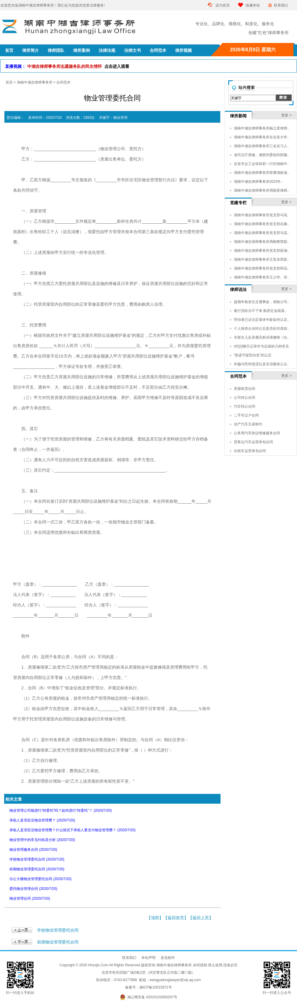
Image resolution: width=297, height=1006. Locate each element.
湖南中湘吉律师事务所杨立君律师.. (261, 128)
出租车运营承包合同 (250, 451)
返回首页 (175, 917)
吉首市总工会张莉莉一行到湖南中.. (261, 164)
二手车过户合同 (246, 415)
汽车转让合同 (244, 406)
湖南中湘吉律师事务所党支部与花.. (261, 215)
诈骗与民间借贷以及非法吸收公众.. (261, 364)
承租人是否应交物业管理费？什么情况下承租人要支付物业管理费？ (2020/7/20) (72, 830)
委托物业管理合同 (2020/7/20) (33, 889)
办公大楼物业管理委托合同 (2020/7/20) (40, 879)
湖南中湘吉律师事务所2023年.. (258, 182)
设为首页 (222, 5)
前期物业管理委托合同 (58, 942)
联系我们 (281, 5)
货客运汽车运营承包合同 (253, 442)
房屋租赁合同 (244, 389)
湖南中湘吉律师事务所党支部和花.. (261, 268)
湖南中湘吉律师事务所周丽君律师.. (261, 190)
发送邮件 (168, 958)
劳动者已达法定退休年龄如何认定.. (261, 320)
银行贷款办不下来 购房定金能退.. (260, 311)
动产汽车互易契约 (248, 424)
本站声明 (148, 958)
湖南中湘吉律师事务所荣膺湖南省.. (261, 173)
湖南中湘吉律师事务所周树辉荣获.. (261, 242)
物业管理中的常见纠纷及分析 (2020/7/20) (42, 840)
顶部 (155, 917)
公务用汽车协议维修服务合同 (257, 433)
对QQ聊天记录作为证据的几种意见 (261, 346)
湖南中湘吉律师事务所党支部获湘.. (261, 251)
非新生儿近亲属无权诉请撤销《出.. (261, 337)
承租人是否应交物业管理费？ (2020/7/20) (42, 820)
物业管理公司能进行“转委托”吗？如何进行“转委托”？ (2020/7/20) (60, 810)
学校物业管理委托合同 (58, 930)
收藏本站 (253, 5)
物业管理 (120, 118)
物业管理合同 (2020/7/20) (29, 898)
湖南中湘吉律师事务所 (34, 82)
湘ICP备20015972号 (155, 987)
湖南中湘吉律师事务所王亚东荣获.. (261, 259)
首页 (9, 82)
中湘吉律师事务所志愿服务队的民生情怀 (78, 66)
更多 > (286, 115)
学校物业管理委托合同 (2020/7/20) (36, 859)
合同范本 (63, 82)
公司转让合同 (244, 397)
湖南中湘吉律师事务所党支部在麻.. (261, 224)
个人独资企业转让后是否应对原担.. (261, 328)
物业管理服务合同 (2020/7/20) (33, 850)
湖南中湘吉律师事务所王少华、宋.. (261, 277)
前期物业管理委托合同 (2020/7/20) (36, 869)
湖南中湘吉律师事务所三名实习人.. (261, 146)
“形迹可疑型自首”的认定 (253, 355)
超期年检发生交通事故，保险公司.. (261, 302)
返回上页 (200, 917)
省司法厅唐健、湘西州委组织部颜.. (261, 155)
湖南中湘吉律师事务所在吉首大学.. (261, 137)
